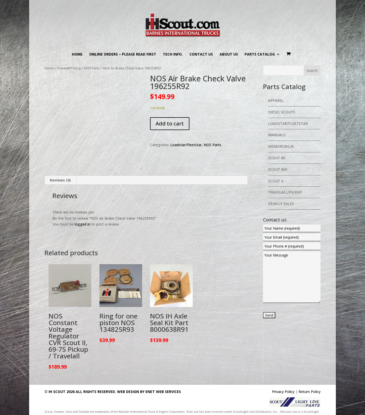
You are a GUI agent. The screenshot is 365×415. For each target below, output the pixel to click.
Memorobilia (281, 146)
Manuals (277, 134)
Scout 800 (277, 169)
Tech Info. (173, 54)
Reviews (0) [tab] (60, 180)
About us (229, 54)
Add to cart (170, 123)
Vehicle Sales (281, 203)
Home (77, 54)
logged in (82, 224)
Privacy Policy (283, 391)
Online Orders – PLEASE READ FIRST (122, 54)
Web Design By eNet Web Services (149, 391)
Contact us (201, 54)
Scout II (275, 180)
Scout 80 (276, 157)
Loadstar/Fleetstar (186, 144)
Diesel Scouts (281, 112)
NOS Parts (92, 68)
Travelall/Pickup (68, 68)
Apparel (276, 100)
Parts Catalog (260, 54)
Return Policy (310, 391)
